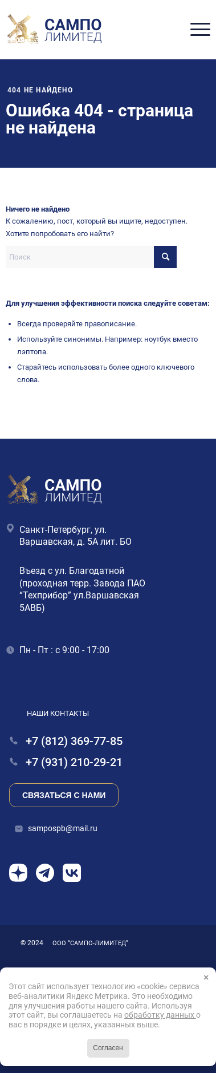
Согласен (108, 1048)
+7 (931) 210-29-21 (66, 762)
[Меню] (194, 29)
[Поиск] (91, 257)
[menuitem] (194, 29)
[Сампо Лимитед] (55, 30)
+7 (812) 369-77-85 (66, 741)
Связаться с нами (63, 795)
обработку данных (160, 1014)
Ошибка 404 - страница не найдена (99, 118)
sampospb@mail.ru (62, 828)
